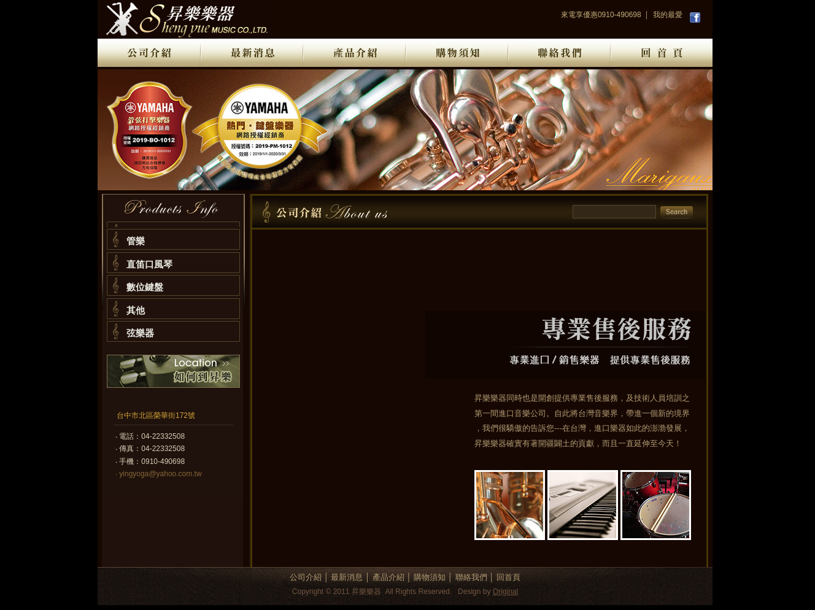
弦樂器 (140, 333)
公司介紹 (306, 577)
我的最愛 (667, 14)
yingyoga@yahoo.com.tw (160, 473)
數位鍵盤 (144, 287)
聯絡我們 (471, 577)
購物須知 (430, 577)
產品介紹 (388, 577)
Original (505, 591)
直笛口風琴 (149, 264)
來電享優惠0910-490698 (601, 14)
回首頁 (508, 577)
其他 (135, 310)
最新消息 (347, 577)
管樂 (135, 241)
